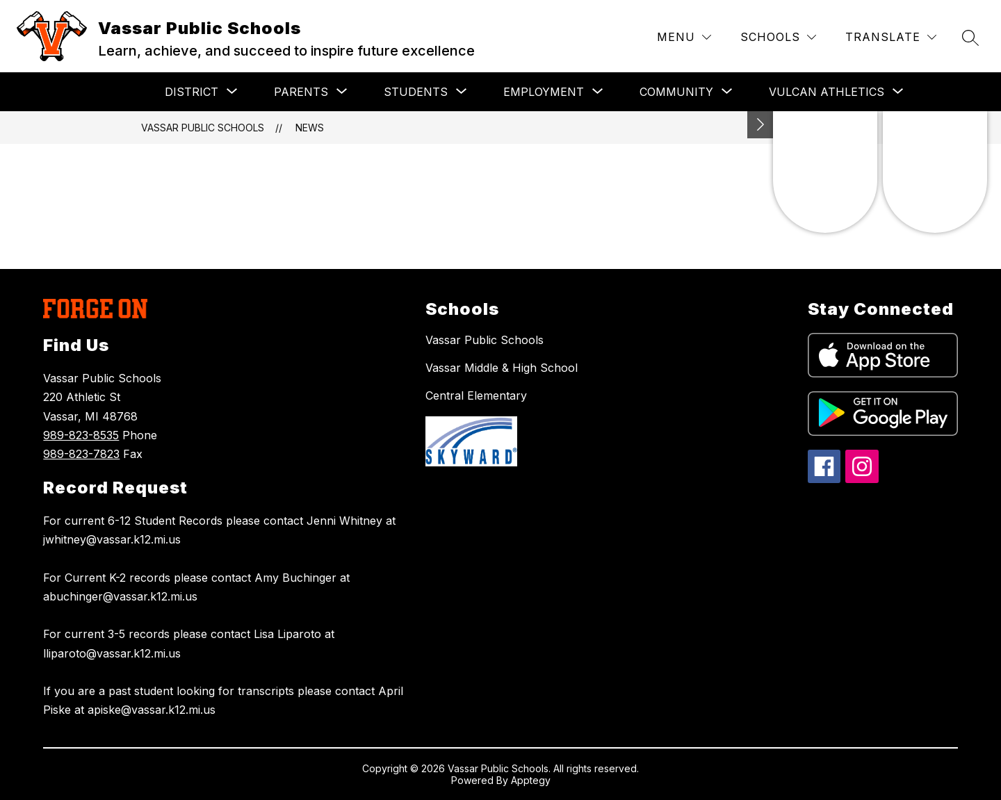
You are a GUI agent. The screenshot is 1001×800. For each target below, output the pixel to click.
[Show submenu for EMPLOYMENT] (543, 91)
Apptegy (531, 780)
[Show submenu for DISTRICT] (191, 91)
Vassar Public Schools (202, 127)
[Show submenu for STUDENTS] (416, 91)
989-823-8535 (81, 435)
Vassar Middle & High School (501, 368)
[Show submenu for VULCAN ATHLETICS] (826, 91)
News (309, 127)
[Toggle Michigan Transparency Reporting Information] (760, 124)
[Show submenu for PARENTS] (301, 91)
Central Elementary (476, 395)
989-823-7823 (81, 454)
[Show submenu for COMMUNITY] (676, 91)
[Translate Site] (891, 37)
